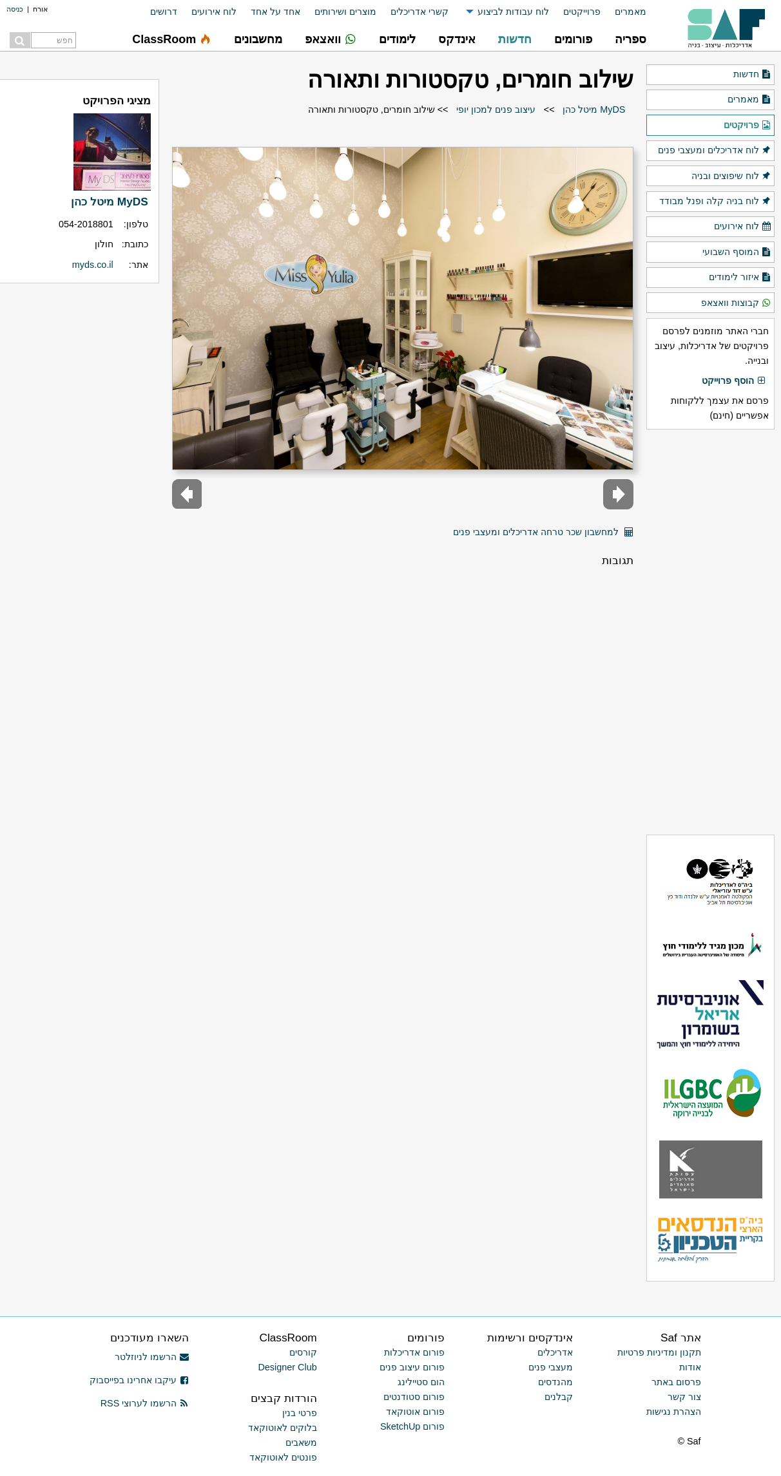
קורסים (303, 1352)
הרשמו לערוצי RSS (145, 1403)
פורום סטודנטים (414, 1397)
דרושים (163, 11)
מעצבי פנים (550, 1367)
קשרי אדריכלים (419, 11)
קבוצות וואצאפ (736, 303)
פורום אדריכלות (414, 1352)
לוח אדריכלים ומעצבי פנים (714, 151)
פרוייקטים (582, 11)
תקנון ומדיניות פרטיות (659, 1352)
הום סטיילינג (421, 1382)
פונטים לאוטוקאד (283, 1457)
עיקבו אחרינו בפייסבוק (139, 1380)
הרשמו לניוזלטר (152, 1356)
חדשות (752, 75)
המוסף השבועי (736, 252)
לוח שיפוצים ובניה (731, 176)
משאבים (301, 1442)
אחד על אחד (275, 11)
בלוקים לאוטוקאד (282, 1428)
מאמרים (630, 11)
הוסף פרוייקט (734, 381)
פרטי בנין (299, 1413)
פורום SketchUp (412, 1426)
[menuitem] (623, 12)
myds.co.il (92, 265)
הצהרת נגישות (673, 1411)
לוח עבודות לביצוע (513, 11)
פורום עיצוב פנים (412, 1367)
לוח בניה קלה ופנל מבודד (715, 201)
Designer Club (287, 1367)
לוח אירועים (213, 11)
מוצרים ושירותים (345, 11)
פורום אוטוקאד (415, 1411)
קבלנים (559, 1397)
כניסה (14, 9)
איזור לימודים (740, 277)
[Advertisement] (710, 632)
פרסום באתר (676, 1382)
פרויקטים (747, 125)
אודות (690, 1367)
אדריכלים (555, 1352)
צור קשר (684, 1397)
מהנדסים (555, 1382)
